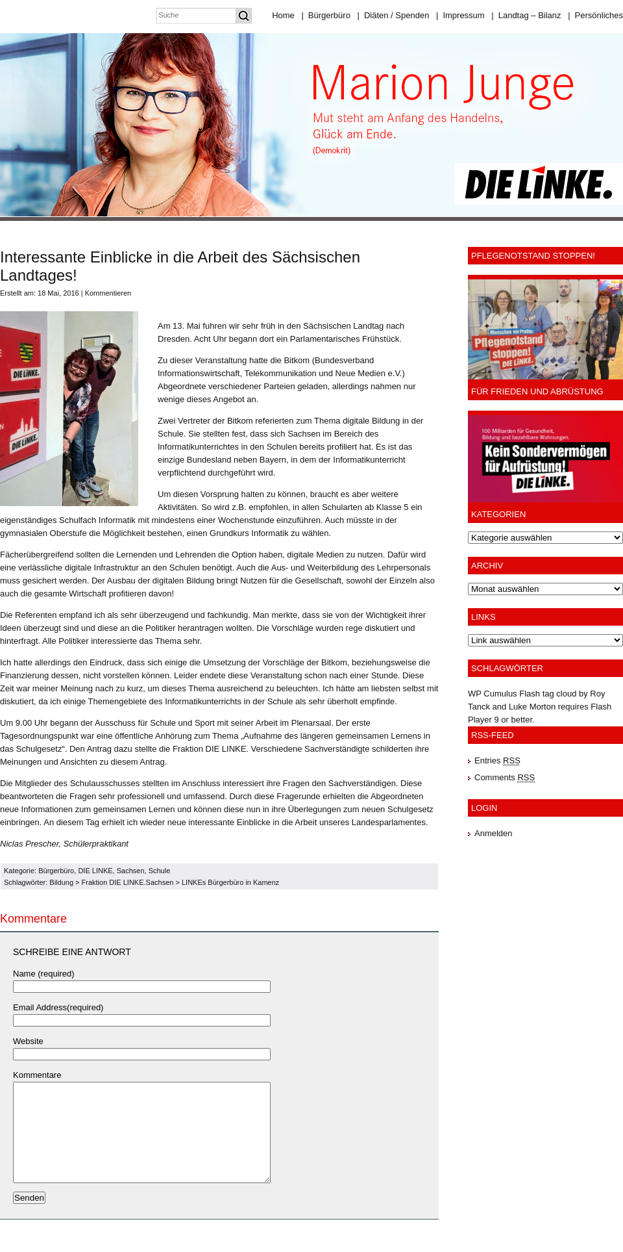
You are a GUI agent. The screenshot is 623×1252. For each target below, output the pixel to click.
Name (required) (44, 973)
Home (283, 15)
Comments (504, 777)
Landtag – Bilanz (526, 15)
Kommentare (37, 1075)
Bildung (61, 882)
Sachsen (131, 871)
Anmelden (493, 833)
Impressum (460, 15)
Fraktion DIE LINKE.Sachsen (128, 882)
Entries (497, 760)
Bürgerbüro (325, 15)
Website (28, 1041)
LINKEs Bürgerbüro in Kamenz (230, 882)
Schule (160, 871)
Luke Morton (532, 706)
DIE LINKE (95, 871)
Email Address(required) (58, 1007)
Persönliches (595, 15)
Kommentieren (108, 293)
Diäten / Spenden (394, 15)
